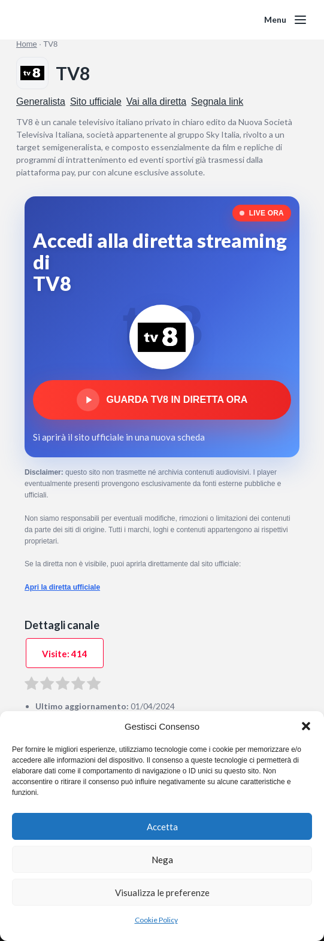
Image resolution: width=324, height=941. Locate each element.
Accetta (162, 826)
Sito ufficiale (96, 101)
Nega (162, 859)
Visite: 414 (64, 653)
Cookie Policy (156, 919)
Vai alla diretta (156, 101)
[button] (306, 726)
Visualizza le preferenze (162, 892)
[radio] (31, 685)
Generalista (40, 101)
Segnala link (217, 101)
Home (26, 44)
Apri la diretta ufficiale (62, 587)
